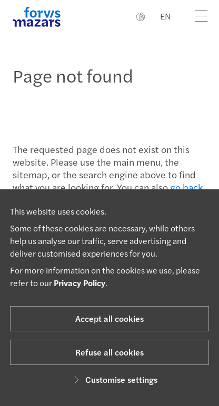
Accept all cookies (109, 318)
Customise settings (114, 379)
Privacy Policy (79, 283)
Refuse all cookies (109, 352)
